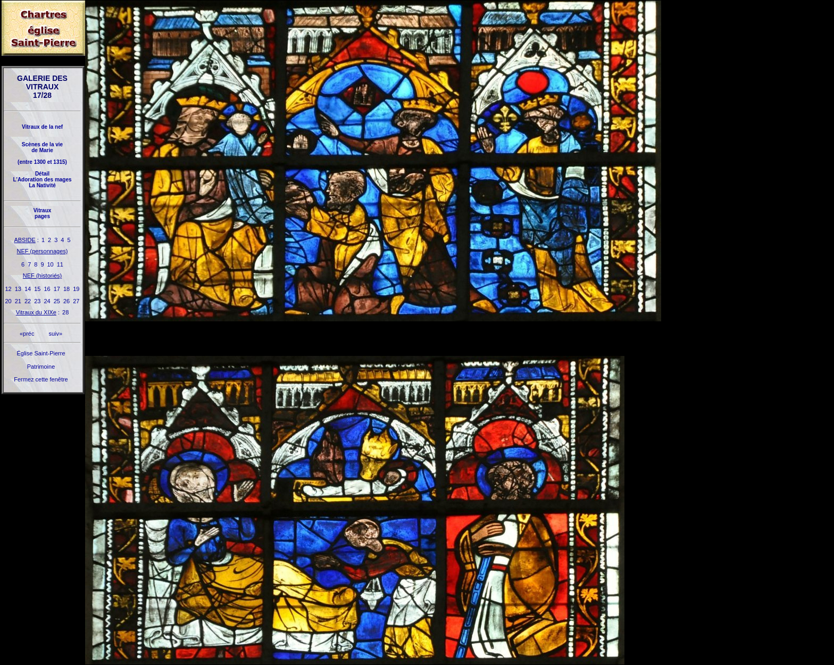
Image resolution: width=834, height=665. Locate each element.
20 (8, 301)
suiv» (55, 333)
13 (18, 289)
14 (27, 289)
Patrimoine (41, 366)
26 (66, 301)
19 (76, 289)
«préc (27, 333)
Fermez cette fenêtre (41, 379)
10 (50, 264)
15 (37, 289)
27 (76, 301)
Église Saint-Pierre (40, 353)
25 (57, 301)
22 (27, 301)
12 (8, 289)
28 (65, 312)
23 (37, 301)
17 (57, 289)
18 (66, 289)
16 (47, 289)
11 (60, 264)
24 (47, 301)
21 (18, 301)
